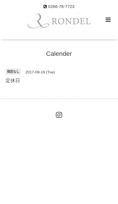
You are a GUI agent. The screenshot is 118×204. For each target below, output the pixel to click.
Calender (59, 53)
